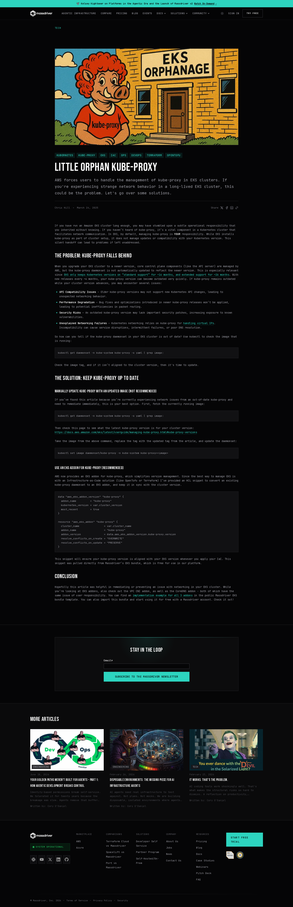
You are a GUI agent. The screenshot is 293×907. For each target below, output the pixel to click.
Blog (135, 13)
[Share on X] (222, 207)
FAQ (198, 879)
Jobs (169, 847)
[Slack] (33, 859)
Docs (161, 13)
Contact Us (173, 860)
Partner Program (147, 852)
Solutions (179, 13)
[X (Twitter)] (50, 859)
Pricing (121, 13)
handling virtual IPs (198, 323)
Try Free (252, 13)
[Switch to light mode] (222, 13)
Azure (80, 847)
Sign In (233, 13)
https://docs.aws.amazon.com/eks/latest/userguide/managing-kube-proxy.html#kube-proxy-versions (126, 432)
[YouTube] (41, 859)
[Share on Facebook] (227, 207)
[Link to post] (236, 207)
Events (147, 13)
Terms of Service (77, 900)
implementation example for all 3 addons (163, 595)
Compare (106, 13)
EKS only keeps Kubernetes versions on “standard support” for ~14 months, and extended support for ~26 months (146, 274)
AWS (78, 841)
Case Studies (205, 860)
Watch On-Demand (205, 3)
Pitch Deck (203, 873)
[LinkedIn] (58, 859)
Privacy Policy (102, 900)
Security (122, 900)
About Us (172, 841)
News (169, 854)
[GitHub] (66, 859)
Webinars (202, 866)
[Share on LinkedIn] (231, 207)
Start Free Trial (240, 839)
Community (201, 13)
